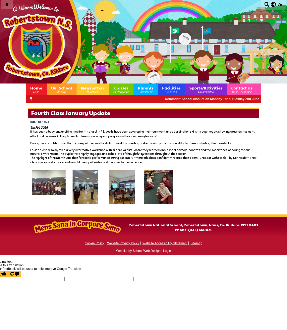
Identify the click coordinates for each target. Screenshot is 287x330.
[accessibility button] (280, 5)
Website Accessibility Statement (165, 243)
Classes (121, 89)
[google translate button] (273, 4)
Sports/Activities (205, 89)
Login (167, 250)
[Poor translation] (14, 274)
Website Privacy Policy (123, 243)
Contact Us (241, 89)
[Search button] (267, 5)
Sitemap (196, 243)
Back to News (39, 122)
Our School (61, 89)
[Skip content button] (7, 5)
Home (36, 89)
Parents (145, 89)
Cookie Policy (94, 243)
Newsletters (93, 89)
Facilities (171, 89)
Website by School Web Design (138, 250)
